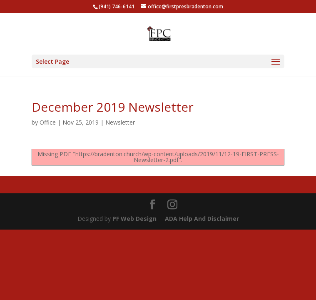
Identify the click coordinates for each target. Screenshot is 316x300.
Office (48, 122)
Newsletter (120, 122)
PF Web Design (134, 218)
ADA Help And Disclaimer (202, 218)
